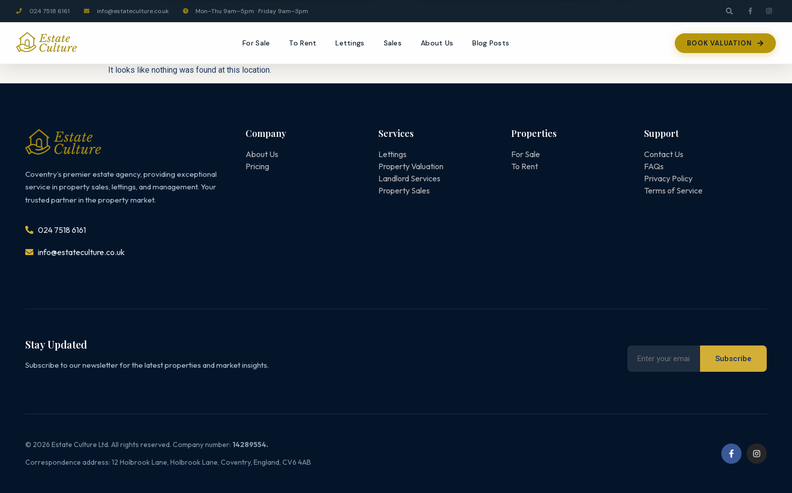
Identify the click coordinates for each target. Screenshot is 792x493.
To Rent (302, 42)
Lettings (349, 42)
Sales (393, 42)
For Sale (256, 42)
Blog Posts (490, 42)
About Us (437, 42)
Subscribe (733, 358)
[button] (729, 11)
